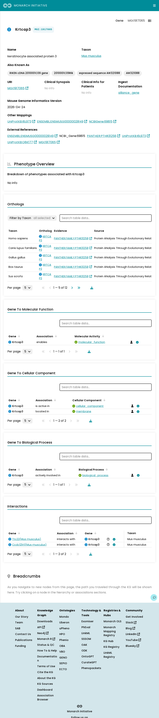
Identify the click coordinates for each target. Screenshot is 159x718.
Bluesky (132, 646)
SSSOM (86, 639)
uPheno (64, 628)
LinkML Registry (109, 655)
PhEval (85, 627)
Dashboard (45, 690)
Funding (20, 646)
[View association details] (136, 342)
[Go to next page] (71, 288)
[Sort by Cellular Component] (104, 400)
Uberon (64, 622)
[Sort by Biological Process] (106, 469)
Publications (23, 640)
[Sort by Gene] (18, 336)
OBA (62, 646)
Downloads (45, 621)
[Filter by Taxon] (32, 218)
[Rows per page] (27, 287)
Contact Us (23, 634)
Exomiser (87, 621)
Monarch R (46, 639)
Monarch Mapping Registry (110, 631)
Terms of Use (46, 666)
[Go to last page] (78, 288)
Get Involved (134, 617)
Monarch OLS (112, 621)
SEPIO (63, 663)
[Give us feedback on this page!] (154, 597)
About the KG (46, 678)
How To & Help (47, 650)
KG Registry (111, 647)
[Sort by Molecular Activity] (102, 336)
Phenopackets (91, 668)
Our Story (21, 617)
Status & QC (45, 645)
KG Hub (108, 641)
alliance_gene (128, 93)
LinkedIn (133, 634)
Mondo (64, 617)
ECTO (63, 669)
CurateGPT (89, 662)
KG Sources (45, 684)
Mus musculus (91, 56)
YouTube (133, 640)
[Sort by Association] (55, 336)
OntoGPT (87, 656)
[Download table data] (91, 288)
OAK (84, 645)
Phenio (64, 640)
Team (19, 622)
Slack (131, 622)
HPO (62, 634)
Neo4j (42, 633)
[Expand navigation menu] (154, 5)
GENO (63, 657)
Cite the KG (45, 672)
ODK (84, 650)
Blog (130, 628)
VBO (62, 652)
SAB (17, 628)
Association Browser (45, 697)
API (41, 627)
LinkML (85, 633)
